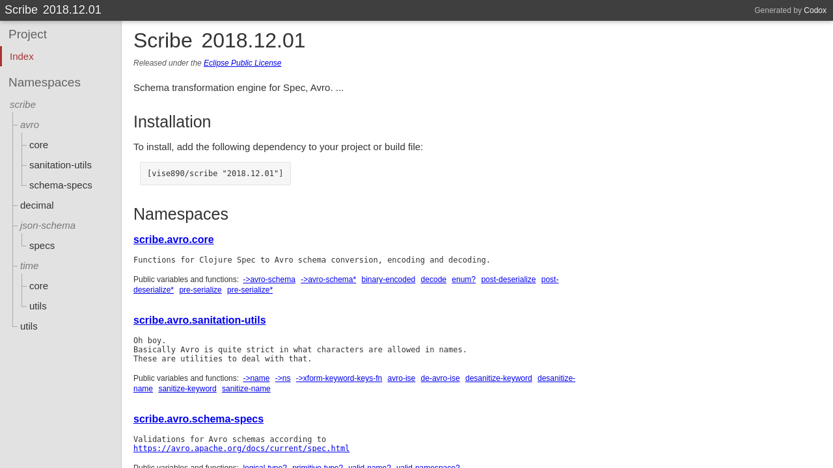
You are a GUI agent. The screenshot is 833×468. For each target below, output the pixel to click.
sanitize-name (246, 388)
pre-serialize (200, 289)
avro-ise (402, 378)
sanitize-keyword (187, 388)
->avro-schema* (328, 279)
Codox (815, 10)
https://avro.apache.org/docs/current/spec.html (241, 448)
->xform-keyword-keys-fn (339, 378)
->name (256, 378)
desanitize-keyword (498, 378)
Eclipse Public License (242, 63)
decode (433, 279)
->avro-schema (269, 279)
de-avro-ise (440, 378)
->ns (283, 378)
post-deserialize (508, 279)
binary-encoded (389, 279)
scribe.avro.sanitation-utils (199, 320)
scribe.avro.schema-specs (198, 418)
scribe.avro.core (173, 239)
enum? (464, 279)
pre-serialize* (250, 289)
